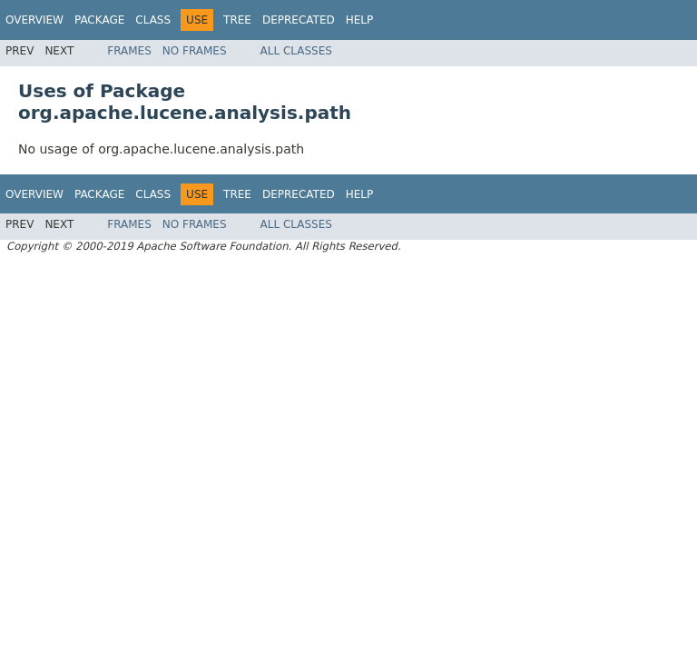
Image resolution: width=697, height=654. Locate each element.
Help (360, 20)
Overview (34, 20)
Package (99, 20)
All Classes (296, 51)
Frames (129, 51)
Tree (237, 20)
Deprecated (298, 20)
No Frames (194, 51)
